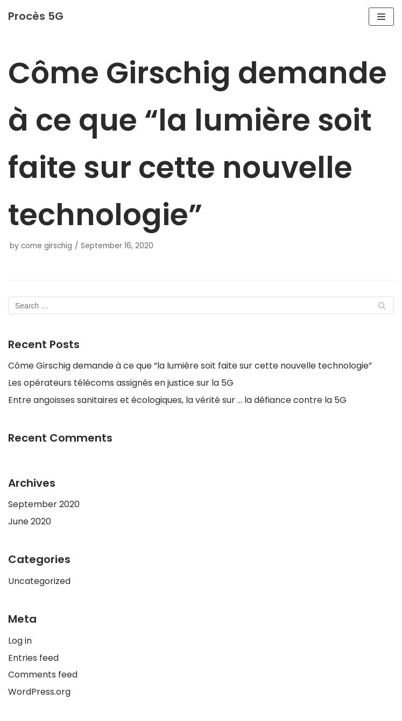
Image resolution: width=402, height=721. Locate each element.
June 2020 (29, 521)
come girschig (46, 246)
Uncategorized (39, 581)
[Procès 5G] (36, 17)
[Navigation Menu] (381, 17)
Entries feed (33, 658)
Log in (20, 641)
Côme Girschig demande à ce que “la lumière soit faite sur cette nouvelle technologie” (190, 365)
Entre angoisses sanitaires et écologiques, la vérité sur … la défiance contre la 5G (177, 400)
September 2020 (44, 504)
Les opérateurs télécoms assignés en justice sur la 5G (121, 383)
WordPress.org (39, 692)
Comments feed (42, 674)
